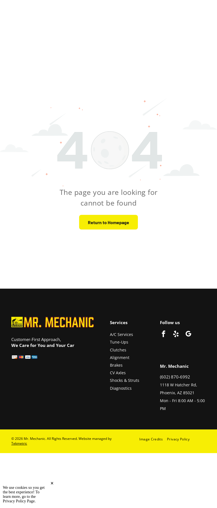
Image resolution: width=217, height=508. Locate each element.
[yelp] (176, 334)
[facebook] (163, 334)
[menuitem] (153, 439)
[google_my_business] (188, 334)
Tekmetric (19, 443)
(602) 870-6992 (175, 377)
